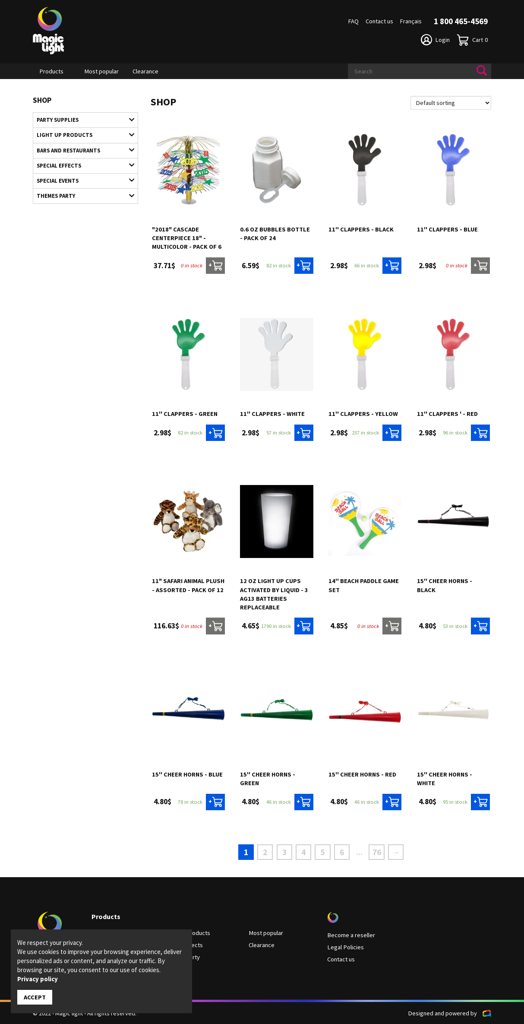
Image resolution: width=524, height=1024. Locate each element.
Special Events (81, 180)
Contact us (379, 21)
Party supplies (81, 120)
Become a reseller (351, 934)
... (359, 852)
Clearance (145, 71)
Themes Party (81, 195)
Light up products (81, 135)
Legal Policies (345, 947)
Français (411, 21)
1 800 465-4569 (461, 21)
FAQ (353, 21)
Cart (472, 40)
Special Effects (81, 165)
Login (435, 39)
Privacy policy (37, 979)
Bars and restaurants (81, 150)
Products (51, 71)
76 (376, 851)
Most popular (102, 71)
